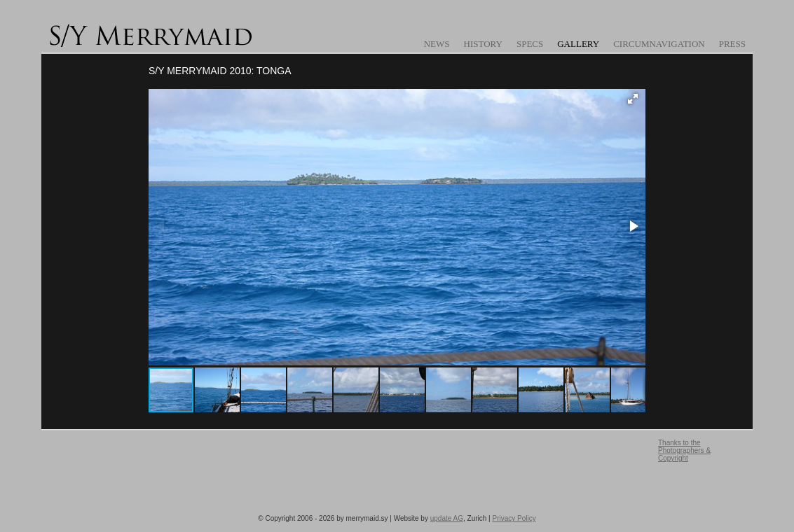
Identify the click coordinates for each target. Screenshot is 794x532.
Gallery (578, 43)
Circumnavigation (659, 43)
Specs (529, 43)
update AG (446, 518)
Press (732, 43)
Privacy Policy (513, 518)
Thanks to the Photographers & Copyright (684, 450)
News (437, 43)
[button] (633, 99)
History (483, 43)
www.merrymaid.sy (153, 31)
